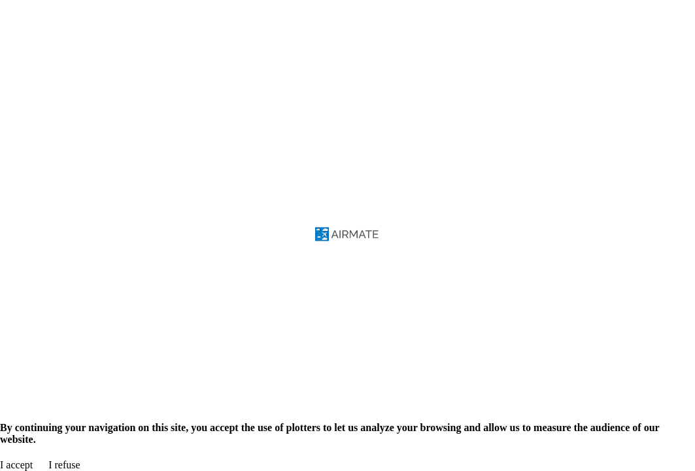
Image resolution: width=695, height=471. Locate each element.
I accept (16, 464)
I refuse (64, 464)
